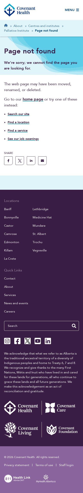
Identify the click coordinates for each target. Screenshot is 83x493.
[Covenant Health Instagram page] (7, 341)
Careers (9, 311)
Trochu (37, 242)
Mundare (39, 226)
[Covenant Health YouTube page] (38, 341)
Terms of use (44, 465)
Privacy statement (16, 465)
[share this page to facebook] (8, 160)
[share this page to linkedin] (31, 160)
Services (10, 295)
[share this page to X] (19, 160)
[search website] (74, 326)
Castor (8, 226)
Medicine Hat (42, 217)
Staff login (66, 465)
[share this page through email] (42, 160)
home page (33, 99)
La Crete (10, 259)
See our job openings (23, 139)
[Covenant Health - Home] (22, 408)
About (8, 287)
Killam (8, 250)
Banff (7, 209)
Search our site (18, 114)
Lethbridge (40, 209)
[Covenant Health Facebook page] (17, 341)
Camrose (10, 234)
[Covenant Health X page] (27, 341)
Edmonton (11, 242)
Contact (9, 278)
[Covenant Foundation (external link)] (60, 429)
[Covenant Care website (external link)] (60, 408)
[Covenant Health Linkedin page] (48, 341)
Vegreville (40, 250)
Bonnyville (11, 217)
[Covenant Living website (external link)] (22, 429)
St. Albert (39, 234)
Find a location (18, 122)
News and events (16, 303)
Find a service (18, 130)
